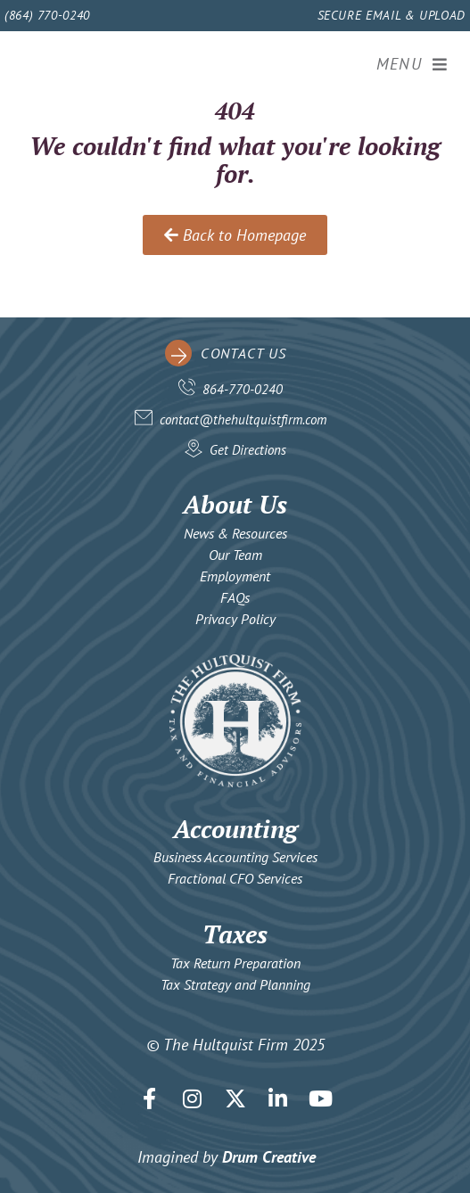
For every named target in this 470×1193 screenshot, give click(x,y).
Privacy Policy (235, 619)
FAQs (235, 597)
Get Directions (248, 449)
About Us (235, 504)
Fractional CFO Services (235, 878)
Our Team (235, 555)
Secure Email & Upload (391, 15)
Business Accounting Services (235, 857)
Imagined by (226, 1157)
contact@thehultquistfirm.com (243, 419)
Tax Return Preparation (235, 963)
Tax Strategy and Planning (235, 984)
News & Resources (235, 533)
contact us (243, 353)
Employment (235, 576)
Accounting (235, 828)
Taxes (235, 933)
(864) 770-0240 (47, 15)
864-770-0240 (242, 389)
